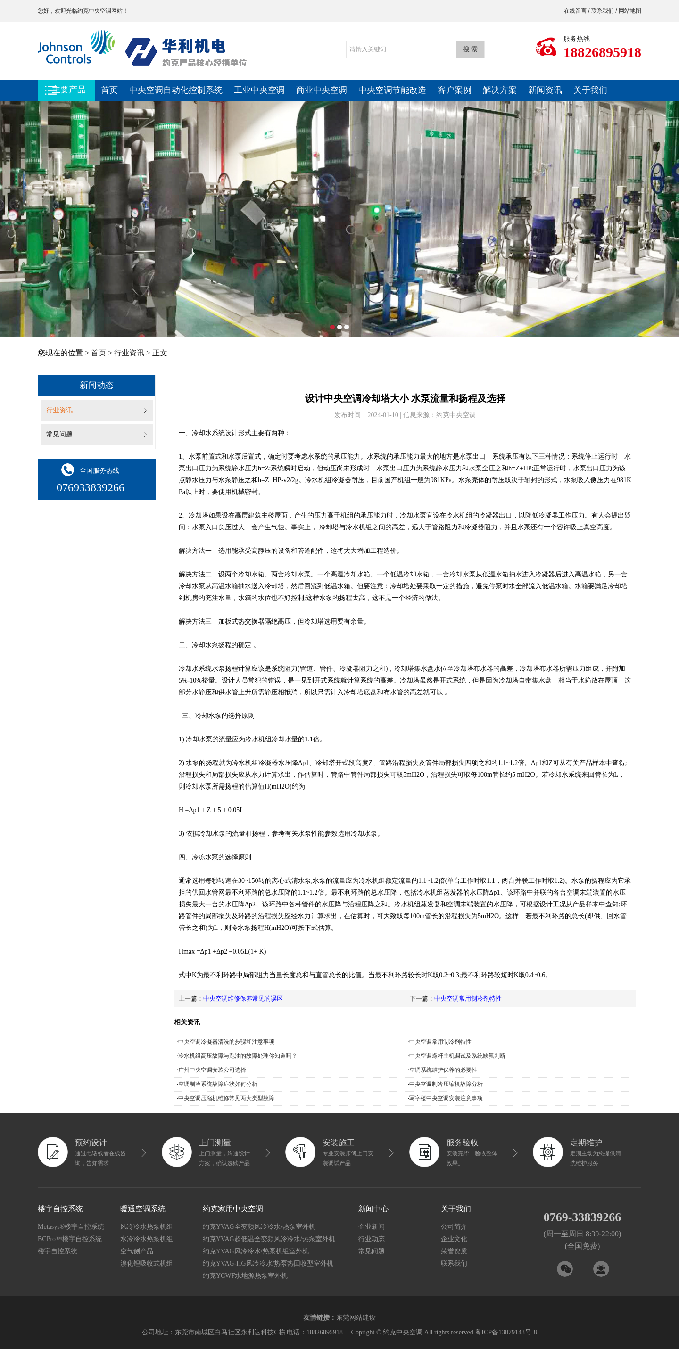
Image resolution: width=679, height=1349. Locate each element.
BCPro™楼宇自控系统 (70, 1238)
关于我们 (590, 90)
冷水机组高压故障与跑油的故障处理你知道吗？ (237, 1056)
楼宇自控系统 (57, 1251)
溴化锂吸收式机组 (146, 1263)
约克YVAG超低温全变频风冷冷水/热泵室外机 (269, 1238)
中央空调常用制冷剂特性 (468, 998)
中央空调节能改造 (392, 90)
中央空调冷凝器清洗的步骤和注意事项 (226, 1041)
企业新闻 (371, 1226)
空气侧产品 (136, 1251)
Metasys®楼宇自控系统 (71, 1226)
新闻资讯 (545, 90)
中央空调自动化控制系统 (176, 90)
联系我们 (602, 11)
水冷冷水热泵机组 (146, 1238)
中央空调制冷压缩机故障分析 (446, 1084)
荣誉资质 (454, 1251)
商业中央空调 (321, 90)
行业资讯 (129, 353)
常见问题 (59, 434)
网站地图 (630, 11)
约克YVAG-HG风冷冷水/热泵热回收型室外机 (268, 1263)
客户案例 (455, 90)
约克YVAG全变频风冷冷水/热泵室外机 (259, 1226)
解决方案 (500, 90)
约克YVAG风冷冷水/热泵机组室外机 (256, 1251)
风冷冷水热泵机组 (146, 1226)
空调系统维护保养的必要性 (443, 1070)
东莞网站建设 (356, 1317)
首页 (109, 90)
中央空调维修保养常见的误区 (243, 998)
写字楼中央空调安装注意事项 (446, 1098)
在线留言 (575, 11)
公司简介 (454, 1226)
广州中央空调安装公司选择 (212, 1070)
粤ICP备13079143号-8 (506, 1332)
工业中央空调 (259, 90)
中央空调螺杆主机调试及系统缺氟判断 (457, 1056)
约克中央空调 (94, 11)
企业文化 (454, 1238)
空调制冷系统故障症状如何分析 (217, 1084)
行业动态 (371, 1238)
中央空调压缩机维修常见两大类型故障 (226, 1098)
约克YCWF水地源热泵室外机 (245, 1275)
